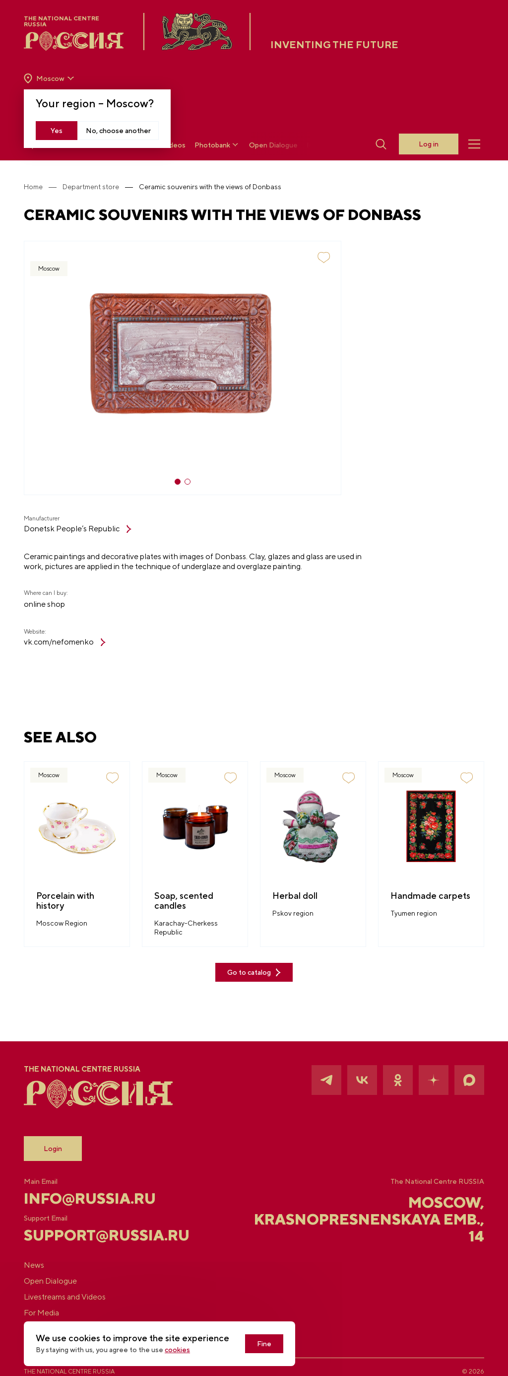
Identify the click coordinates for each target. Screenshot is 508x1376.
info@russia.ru (90, 1198)
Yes (57, 131)
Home (33, 187)
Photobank (217, 145)
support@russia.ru (100, 1235)
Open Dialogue (273, 145)
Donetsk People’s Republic (77, 528)
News (34, 1265)
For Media (41, 1312)
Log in (429, 144)
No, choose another (118, 131)
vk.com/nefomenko (65, 642)
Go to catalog (254, 972)
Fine (264, 1344)
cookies (177, 1350)
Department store (91, 187)
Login (53, 1149)
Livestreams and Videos (65, 1297)
